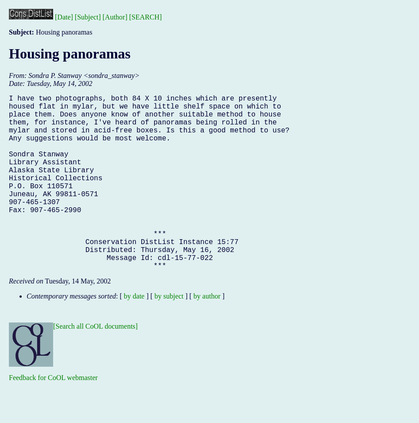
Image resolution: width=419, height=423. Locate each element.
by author (207, 335)
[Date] (64, 17)
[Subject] (88, 17)
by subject (169, 335)
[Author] (115, 17)
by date (134, 335)
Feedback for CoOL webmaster (53, 416)
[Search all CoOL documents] (95, 365)
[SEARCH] (145, 17)
